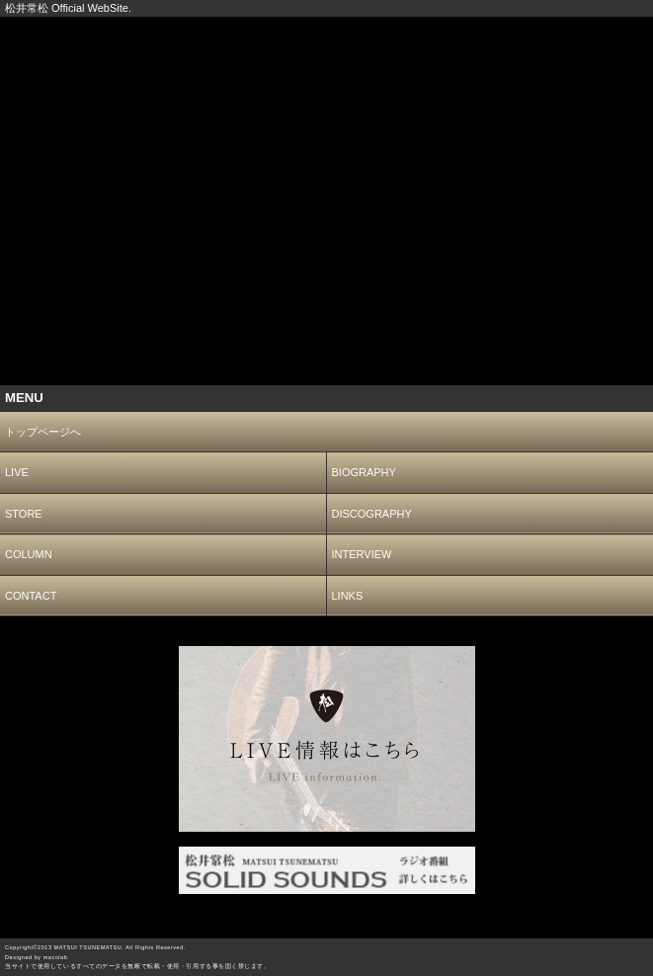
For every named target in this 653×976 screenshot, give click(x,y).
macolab (55, 957)
